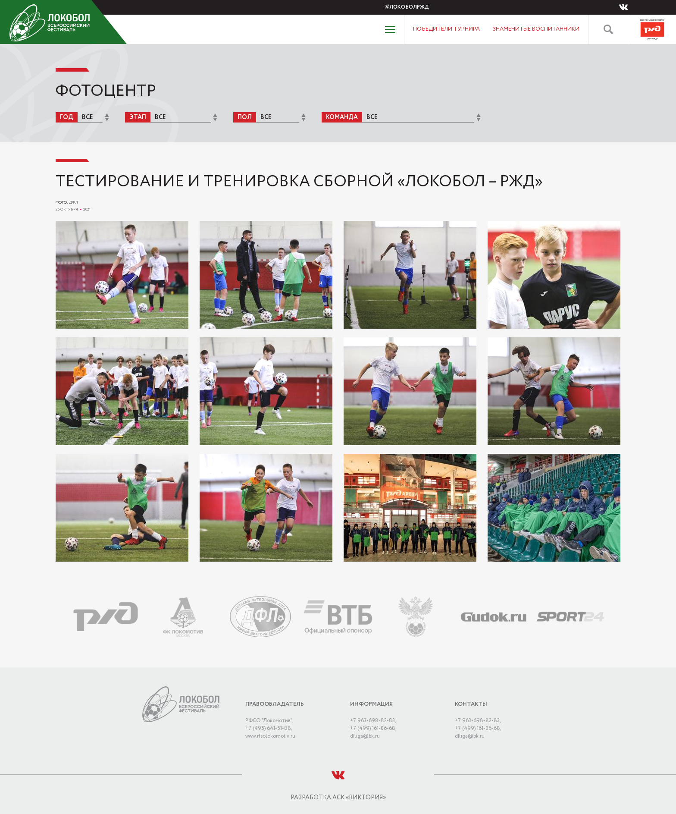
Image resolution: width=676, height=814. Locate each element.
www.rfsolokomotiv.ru (270, 736)
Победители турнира (446, 29)
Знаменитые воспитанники (536, 29)
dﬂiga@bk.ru (365, 736)
